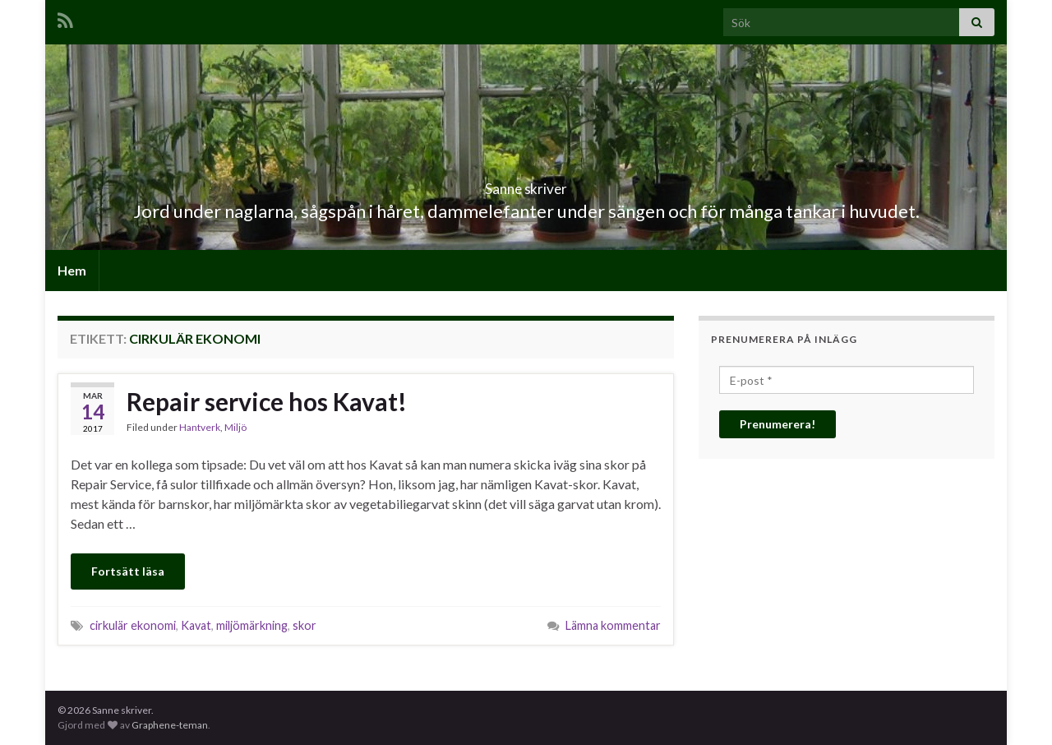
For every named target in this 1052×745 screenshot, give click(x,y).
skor (304, 625)
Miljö (235, 427)
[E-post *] (846, 380)
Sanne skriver (526, 184)
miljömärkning (252, 625)
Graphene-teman (170, 725)
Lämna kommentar (613, 625)
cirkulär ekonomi (133, 625)
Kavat (196, 625)
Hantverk (199, 427)
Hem (72, 270)
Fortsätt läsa (127, 571)
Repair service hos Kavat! (267, 401)
